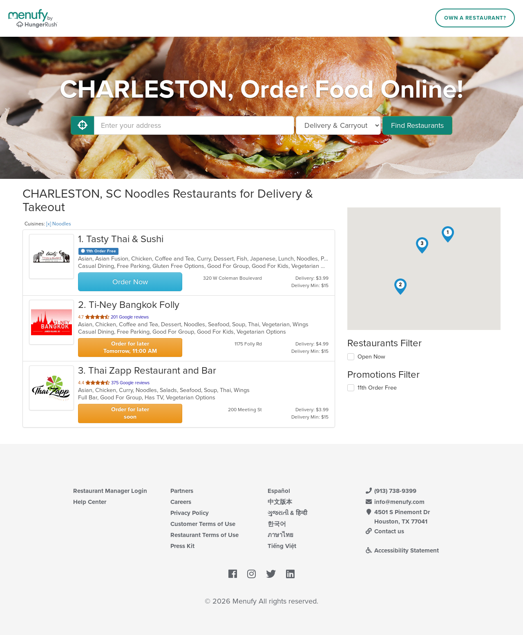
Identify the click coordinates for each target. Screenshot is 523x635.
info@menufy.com (395, 502)
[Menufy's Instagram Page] (251, 574)
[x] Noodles (58, 224)
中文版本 (280, 502)
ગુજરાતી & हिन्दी (287, 513)
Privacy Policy (189, 513)
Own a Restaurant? (475, 18)
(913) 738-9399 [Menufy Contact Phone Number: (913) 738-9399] (390, 491)
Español (279, 491)
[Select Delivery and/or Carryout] (338, 125)
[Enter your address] (194, 125)
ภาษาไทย (280, 535)
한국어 (277, 524)
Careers (180, 502)
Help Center (89, 502)
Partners (181, 491)
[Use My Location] (82, 125)
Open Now (371, 356)
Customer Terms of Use (202, 524)
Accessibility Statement (402, 550)
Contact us (384, 531)
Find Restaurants (417, 125)
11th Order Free (377, 387)
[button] (448, 234)
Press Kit (182, 546)
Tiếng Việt (282, 546)
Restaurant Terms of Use (204, 535)
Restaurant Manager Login (110, 491)
